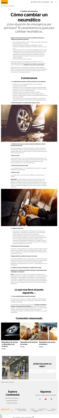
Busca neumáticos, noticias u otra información (22, 417)
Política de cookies (52, 410)
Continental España (44, 409)
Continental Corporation (12, 398)
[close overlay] (1, 415)
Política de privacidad (23, 410)
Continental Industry (11, 400)
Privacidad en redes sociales (38, 410)
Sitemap (36, 411)
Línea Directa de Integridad (20, 409)
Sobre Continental (12, 403)
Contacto (33, 409)
